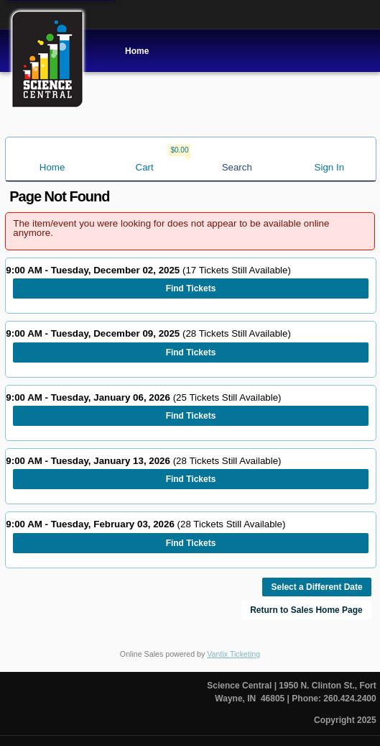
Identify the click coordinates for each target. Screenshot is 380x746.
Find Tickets (191, 288)
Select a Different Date (316, 587)
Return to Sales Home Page (306, 610)
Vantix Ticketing (233, 654)
